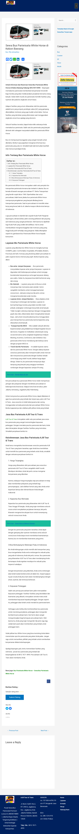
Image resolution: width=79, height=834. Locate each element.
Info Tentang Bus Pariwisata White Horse (22, 163)
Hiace (59, 63)
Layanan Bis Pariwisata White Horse (20, 166)
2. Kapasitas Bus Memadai (19, 175)
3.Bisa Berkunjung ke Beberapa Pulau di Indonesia (26, 178)
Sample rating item (12, 691)
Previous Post (13, 731)
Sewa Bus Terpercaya (65, 32)
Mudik (59, 67)
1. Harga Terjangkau (17, 173)
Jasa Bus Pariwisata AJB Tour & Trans (21, 168)
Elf (58, 59)
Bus (7, 52)
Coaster (60, 56)
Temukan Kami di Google (66, 29)
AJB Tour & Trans (12, 419)
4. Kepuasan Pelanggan (18, 180)
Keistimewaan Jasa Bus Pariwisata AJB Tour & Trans (25, 171)
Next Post (44, 731)
